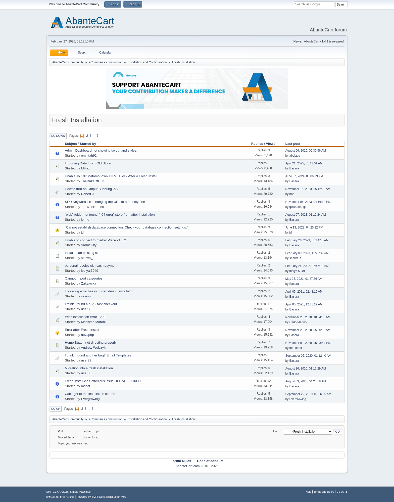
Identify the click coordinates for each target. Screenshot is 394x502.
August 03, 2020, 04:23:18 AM (305, 381)
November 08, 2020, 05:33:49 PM (308, 343)
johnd (85, 219)
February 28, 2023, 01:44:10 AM (307, 240)
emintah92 (88, 155)
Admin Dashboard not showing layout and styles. (101, 150)
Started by (88, 144)
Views (270, 144)
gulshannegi (297, 207)
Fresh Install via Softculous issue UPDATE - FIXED (103, 381)
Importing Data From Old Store (88, 163)
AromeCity (88, 245)
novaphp (87, 335)
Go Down (58, 135)
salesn (86, 296)
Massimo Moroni (93, 322)
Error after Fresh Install (82, 330)
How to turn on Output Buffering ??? (91, 189)
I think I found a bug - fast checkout (91, 304)
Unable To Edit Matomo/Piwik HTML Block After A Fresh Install (111, 176)
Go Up (55, 408)
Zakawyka (88, 283)
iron (291, 194)
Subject (71, 144)
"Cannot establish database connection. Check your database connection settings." (126, 227)
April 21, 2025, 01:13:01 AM (304, 163)
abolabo (294, 155)
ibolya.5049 (89, 270)
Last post (295, 144)
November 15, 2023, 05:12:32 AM (307, 189)
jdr (83, 232)
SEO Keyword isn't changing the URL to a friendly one (105, 202)
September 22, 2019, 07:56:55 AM (308, 394)
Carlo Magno (298, 322)
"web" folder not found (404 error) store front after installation (110, 214)
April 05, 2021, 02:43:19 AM (304, 291)
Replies (257, 144)
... (94, 136)
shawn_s (87, 258)
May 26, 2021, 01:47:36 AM (303, 279)
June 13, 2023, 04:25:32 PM (304, 227)
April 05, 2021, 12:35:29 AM (304, 304)
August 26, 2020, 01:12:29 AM (305, 368)
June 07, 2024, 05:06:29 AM (304, 176)
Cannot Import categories (84, 278)
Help (308, 491)
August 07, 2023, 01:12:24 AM (305, 214)
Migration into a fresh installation (89, 368)
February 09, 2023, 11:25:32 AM (307, 253)
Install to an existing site (83, 253)
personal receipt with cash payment (91, 265)
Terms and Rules (324, 491)
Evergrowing (90, 399)
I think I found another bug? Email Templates (98, 355)
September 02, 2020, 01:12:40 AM (308, 355)
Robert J (87, 194)
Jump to (277, 431)
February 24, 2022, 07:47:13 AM (307, 266)
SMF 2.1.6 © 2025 (57, 491)
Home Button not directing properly (91, 342)
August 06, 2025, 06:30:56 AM (305, 150)
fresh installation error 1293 (85, 317)
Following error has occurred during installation (99, 291)
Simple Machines (80, 491)
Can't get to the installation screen (90, 394)
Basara (294, 168)
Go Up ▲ (342, 491)
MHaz (85, 168)
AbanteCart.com (187, 466)
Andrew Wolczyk (93, 347)
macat (85, 386)
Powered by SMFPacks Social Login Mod (101, 496)
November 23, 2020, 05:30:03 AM (307, 330)
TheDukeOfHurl (92, 181)
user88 (86, 309)
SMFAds (51, 496)
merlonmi (295, 348)
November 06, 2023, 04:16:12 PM (308, 202)
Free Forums (67, 496)
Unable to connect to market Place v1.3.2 (95, 240)
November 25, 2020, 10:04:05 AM (307, 317)
